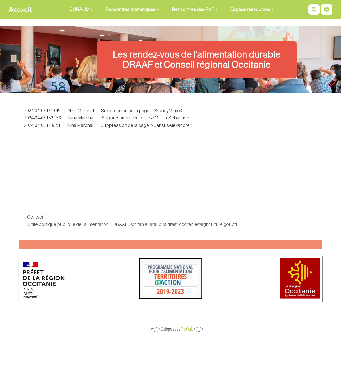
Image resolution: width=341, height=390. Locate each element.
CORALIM (81, 9)
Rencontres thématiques (132, 9)
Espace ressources (252, 9)
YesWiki (198, 329)
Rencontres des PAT (195, 9)
